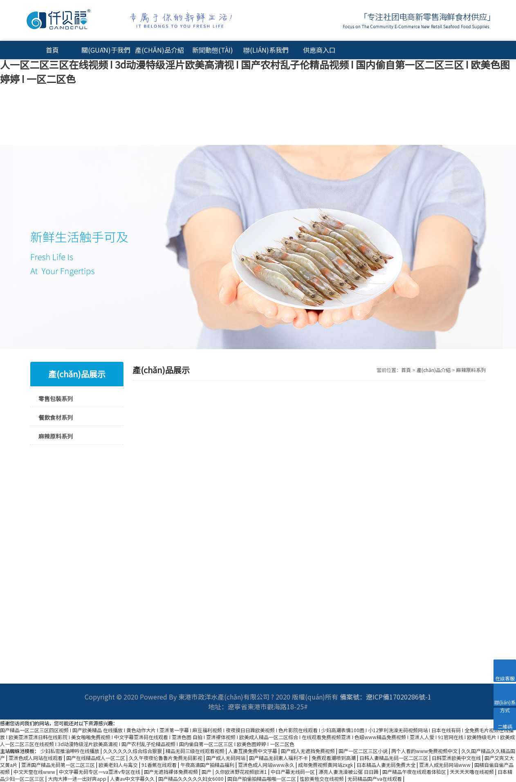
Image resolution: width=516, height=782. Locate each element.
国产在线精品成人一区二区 (96, 757)
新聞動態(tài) (212, 50)
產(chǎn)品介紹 (159, 50)
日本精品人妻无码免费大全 (387, 764)
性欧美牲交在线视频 (322, 778)
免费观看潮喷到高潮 (334, 757)
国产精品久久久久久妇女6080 (191, 778)
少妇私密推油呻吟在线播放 (70, 750)
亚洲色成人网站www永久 (267, 764)
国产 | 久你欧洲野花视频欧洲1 (235, 771)
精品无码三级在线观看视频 (196, 750)
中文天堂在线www (34, 771)
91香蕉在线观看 (159, 764)
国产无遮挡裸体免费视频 (171, 771)
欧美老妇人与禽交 (119, 764)
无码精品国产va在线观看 (375, 778)
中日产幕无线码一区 (293, 771)
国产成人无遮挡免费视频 (308, 750)
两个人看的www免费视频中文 (425, 750)
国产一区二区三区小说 (364, 750)
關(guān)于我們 (105, 50)
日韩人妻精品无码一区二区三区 (394, 757)
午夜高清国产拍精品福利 (208, 764)
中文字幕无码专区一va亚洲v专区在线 (100, 771)
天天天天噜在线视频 (472, 771)
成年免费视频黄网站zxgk (326, 764)
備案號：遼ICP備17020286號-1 (385, 697)
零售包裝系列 (55, 398)
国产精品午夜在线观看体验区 (414, 771)
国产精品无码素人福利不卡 (279, 757)
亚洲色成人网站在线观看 (36, 757)
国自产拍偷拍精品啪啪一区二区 (262, 778)
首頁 (52, 50)
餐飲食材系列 (55, 417)
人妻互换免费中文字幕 (253, 750)
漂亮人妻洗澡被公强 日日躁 (349, 771)
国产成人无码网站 (226, 757)
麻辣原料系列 (55, 436)
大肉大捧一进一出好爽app (78, 778)
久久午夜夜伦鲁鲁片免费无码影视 (166, 757)
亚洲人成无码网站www (445, 764)
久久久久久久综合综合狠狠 (133, 750)
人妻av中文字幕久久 (133, 778)
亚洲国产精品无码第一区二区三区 (58, 764)
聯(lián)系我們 (266, 50)
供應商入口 (319, 50)
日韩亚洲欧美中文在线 (457, 757)
